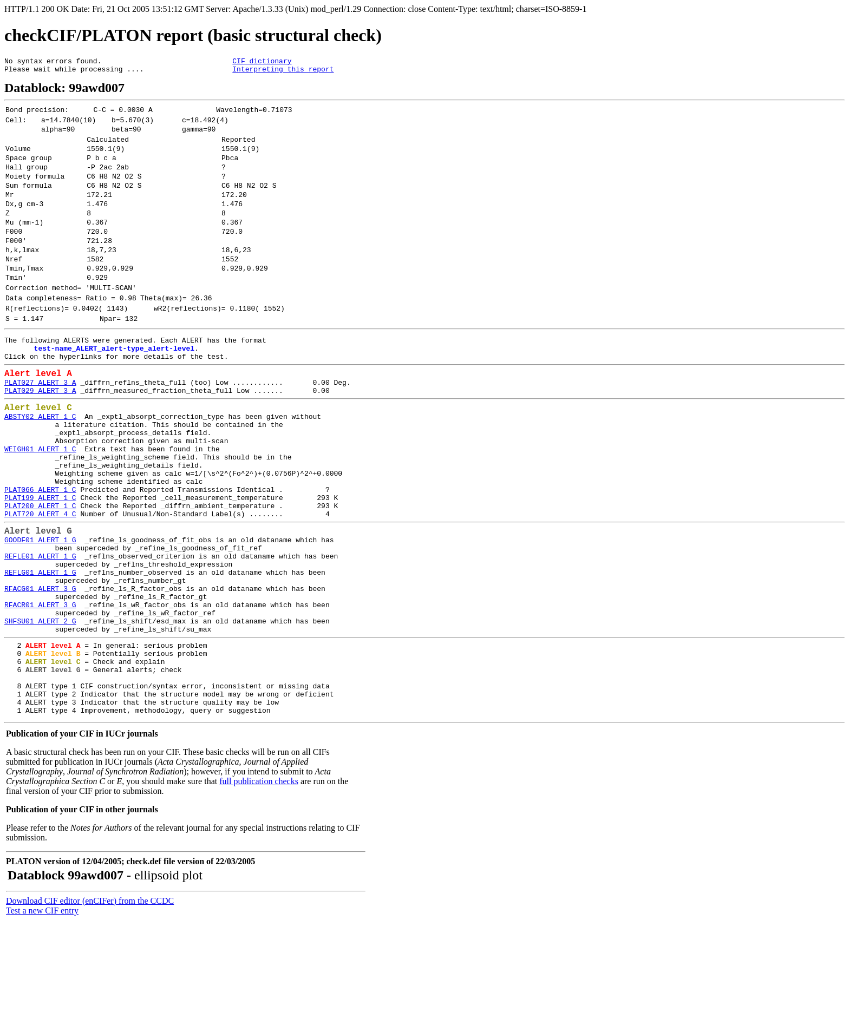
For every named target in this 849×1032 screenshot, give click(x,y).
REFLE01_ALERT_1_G (40, 637)
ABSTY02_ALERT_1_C (40, 471)
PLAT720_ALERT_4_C (40, 588)
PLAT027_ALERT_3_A (40, 431)
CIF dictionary (261, 62)
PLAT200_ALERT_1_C (40, 578)
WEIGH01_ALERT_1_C (40, 510)
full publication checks (258, 891)
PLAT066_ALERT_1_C (40, 558)
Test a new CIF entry (42, 1021)
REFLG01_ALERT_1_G (40, 656)
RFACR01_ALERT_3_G (40, 695)
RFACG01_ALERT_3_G (40, 676)
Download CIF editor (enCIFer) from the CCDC (90, 1011)
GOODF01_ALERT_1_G (40, 617)
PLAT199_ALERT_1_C (40, 568)
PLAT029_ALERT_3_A (40, 441)
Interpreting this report (283, 72)
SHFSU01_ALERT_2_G (40, 715)
